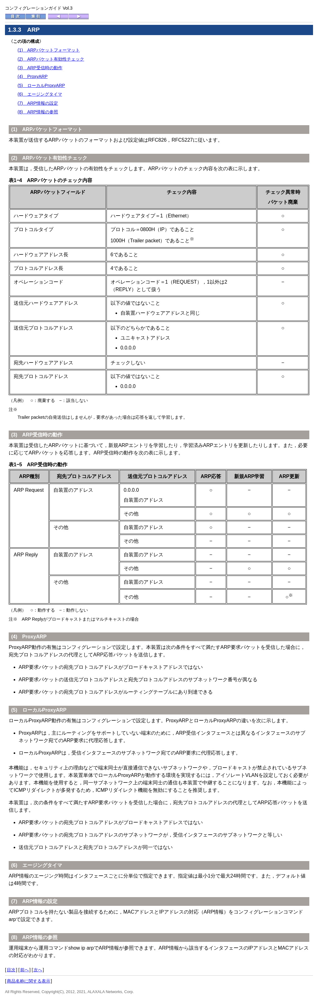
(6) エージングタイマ (39, 94)
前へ (24, 969)
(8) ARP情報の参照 (37, 111)
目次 (11, 969)
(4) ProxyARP (32, 76)
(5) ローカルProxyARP (41, 85)
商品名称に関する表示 (28, 980)
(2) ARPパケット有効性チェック (50, 59)
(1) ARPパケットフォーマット (48, 50)
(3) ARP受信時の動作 (39, 67)
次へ (38, 969)
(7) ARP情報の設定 (37, 103)
